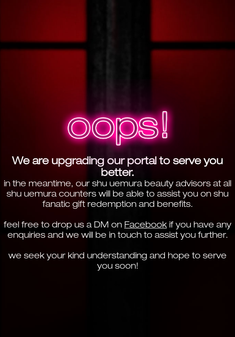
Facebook (145, 224)
